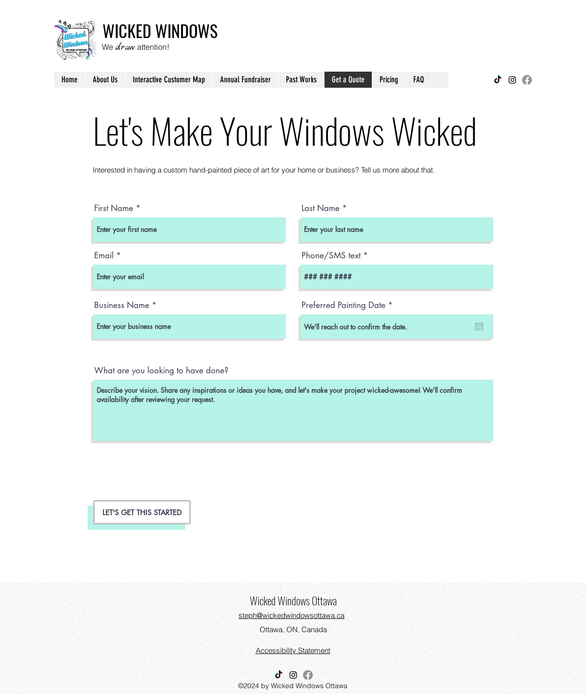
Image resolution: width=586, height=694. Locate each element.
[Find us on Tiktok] (498, 80)
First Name (113, 208)
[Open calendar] (479, 326)
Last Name (321, 208)
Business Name (121, 305)
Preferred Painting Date (349, 305)
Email (104, 255)
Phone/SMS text (331, 255)
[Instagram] (512, 80)
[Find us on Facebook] (527, 80)
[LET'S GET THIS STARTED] (142, 512)
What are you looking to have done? (161, 370)
